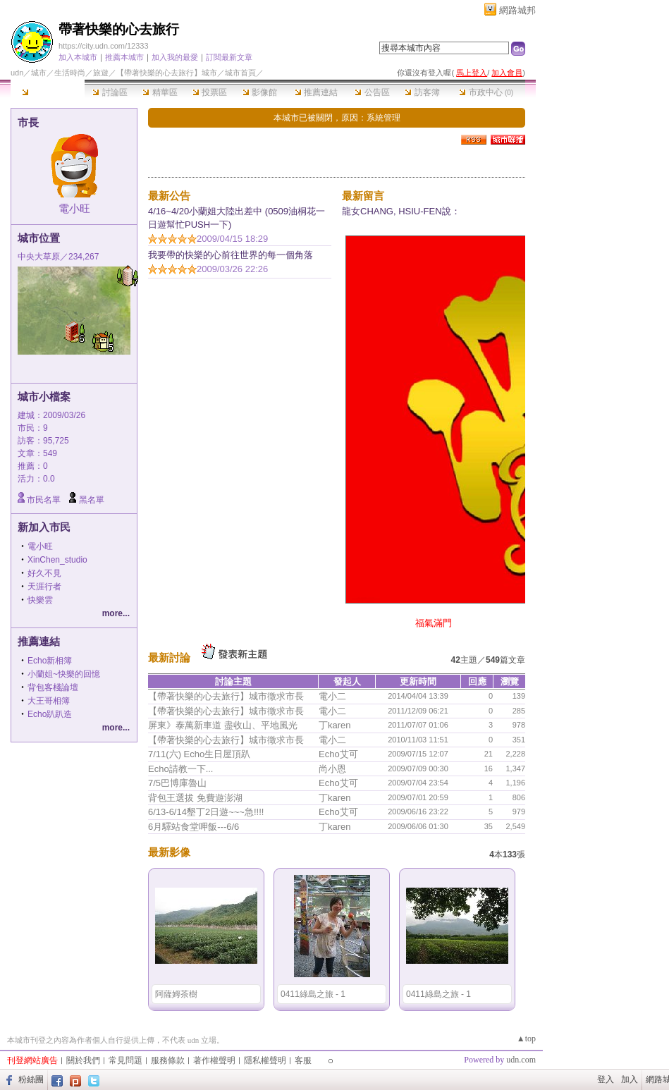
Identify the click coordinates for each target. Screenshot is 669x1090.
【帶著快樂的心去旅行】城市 (166, 72)
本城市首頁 (47, 92)
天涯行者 (44, 587)
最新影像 (169, 852)
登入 (605, 1079)
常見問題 (125, 1060)
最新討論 (169, 657)
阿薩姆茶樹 (176, 994)
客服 (303, 1060)
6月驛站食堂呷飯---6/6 (193, 826)
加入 (629, 1079)
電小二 (332, 696)
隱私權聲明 (265, 1060)
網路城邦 (517, 10)
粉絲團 (31, 1079)
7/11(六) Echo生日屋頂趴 (199, 754)
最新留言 (363, 196)
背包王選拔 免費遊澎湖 (195, 797)
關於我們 (83, 1060)
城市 (39, 72)
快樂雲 (40, 600)
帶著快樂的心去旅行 (119, 29)
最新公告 (169, 196)
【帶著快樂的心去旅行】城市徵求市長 (226, 696)
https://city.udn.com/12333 (104, 46)
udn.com (521, 1060)
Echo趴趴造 (49, 714)
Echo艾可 (338, 754)
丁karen (335, 725)
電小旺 (74, 208)
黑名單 (91, 500)
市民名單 (44, 500)
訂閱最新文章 (229, 57)
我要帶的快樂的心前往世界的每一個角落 (230, 255)
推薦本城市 (124, 57)
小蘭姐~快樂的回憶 (63, 674)
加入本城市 (78, 57)
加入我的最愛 (175, 57)
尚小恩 (332, 769)
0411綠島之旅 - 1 (313, 994)
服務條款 (168, 1060)
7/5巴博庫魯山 (177, 783)
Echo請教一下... (180, 769)
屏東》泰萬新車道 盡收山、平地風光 (222, 725)
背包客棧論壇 (52, 687)
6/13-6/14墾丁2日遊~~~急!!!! (206, 812)
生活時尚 (69, 72)
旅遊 (101, 72)
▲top (526, 1038)
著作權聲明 (214, 1060)
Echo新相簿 (49, 661)
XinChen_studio (57, 560)
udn (17, 72)
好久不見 (44, 573)
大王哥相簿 (48, 701)
